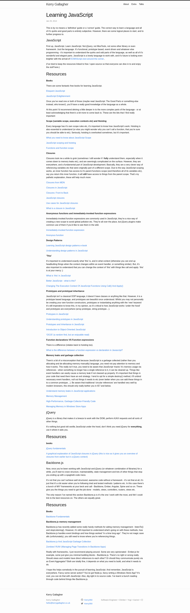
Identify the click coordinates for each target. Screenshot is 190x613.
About (126, 4)
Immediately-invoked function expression (65, 230)
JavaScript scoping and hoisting (61, 143)
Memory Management (56, 396)
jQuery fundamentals (56, 448)
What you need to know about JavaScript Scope (68, 138)
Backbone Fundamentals (58, 517)
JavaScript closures (55, 198)
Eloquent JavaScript (55, 91)
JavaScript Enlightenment (58, 96)
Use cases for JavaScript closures (62, 203)
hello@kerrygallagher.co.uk (58, 603)
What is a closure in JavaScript (60, 208)
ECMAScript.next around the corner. (87, 59)
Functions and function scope (60, 148)
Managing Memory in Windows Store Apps (66, 406)
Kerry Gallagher (57, 4)
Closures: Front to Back (57, 193)
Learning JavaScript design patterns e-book (66, 245)
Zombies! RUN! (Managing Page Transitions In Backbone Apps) (76, 547)
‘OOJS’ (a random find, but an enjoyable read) (67, 335)
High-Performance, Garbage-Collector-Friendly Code (71, 401)
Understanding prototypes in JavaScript (64, 319)
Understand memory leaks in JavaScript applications (70, 391)
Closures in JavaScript (56, 188)
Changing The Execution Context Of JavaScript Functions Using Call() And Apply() (84, 286)
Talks (141, 4)
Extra (133, 4)
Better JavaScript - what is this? (61, 281)
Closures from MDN (55, 182)
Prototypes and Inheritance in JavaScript (65, 324)
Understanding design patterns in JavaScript (67, 251)
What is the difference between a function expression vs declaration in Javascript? (84, 350)
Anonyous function (55, 235)
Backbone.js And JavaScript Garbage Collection (68, 541)
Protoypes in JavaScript (57, 314)
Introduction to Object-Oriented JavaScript (66, 329)
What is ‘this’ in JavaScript (58, 276)
